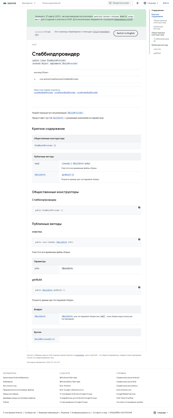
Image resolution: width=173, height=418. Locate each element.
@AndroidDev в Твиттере (70, 381)
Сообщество (30, 413)
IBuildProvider (69, 63)
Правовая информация (48, 413)
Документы (27, 3)
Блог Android (65, 386)
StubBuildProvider (44, 145)
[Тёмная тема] (139, 207)
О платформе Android (12, 413)
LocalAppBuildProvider (43, 92)
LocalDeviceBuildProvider (65, 92)
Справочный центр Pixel (126, 381)
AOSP (34, 45)
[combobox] (120, 3)
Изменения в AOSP (123, 19)
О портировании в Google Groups (74, 402)
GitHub (6, 402)
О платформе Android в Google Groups (76, 394)
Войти (166, 3)
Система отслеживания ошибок (129, 402)
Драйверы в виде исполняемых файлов (19, 398)
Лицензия (65, 413)
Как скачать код (10, 386)
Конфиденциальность (81, 413)
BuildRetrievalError (45, 339)
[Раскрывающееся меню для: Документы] (35, 3)
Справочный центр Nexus (127, 386)
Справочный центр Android (127, 377)
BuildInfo (58, 118)
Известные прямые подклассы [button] (86, 91)
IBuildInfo (78, 163)
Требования (8, 381)
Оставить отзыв (100, 413)
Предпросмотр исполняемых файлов (18, 390)
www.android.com (124, 390)
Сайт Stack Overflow (124, 398)
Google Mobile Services (125, 394)
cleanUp (66, 163)
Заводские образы (10, 394)
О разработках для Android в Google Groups (78, 398)
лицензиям (79, 355)
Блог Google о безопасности (72, 390)
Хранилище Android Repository (16, 377)
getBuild (66, 175)
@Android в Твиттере (68, 377)
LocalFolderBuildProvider (87, 92)
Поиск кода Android (51, 3)
